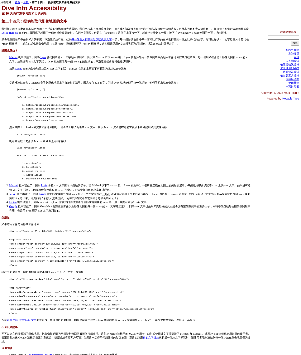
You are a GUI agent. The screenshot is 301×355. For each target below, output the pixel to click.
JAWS (42, 189)
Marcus (13, 56)
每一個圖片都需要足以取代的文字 (91, 39)
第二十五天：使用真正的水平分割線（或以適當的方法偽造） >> (97, 349)
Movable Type (290, 98)
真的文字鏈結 (151, 324)
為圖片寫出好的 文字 (21, 307)
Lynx (43, 56)
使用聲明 (293, 82)
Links (44, 181)
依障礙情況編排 (289, 64)
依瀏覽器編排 (291, 71)
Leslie (18, 67)
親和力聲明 (292, 49)
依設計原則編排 (289, 68)
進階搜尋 (293, 53)
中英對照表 (292, 86)
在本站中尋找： (289, 32)
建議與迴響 (292, 79)
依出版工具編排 (289, 75)
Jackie (12, 189)
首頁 (17, 2)
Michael (13, 181)
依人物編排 (292, 60)
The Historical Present (39, 341)
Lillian (13, 197)
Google (13, 201)
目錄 (54, 349)
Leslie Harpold (10, 32)
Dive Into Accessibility (34, 8)
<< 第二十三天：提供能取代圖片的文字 (26, 349)
